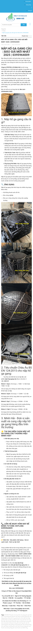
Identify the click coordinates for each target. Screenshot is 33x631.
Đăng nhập (28, 4)
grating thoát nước (17, 619)
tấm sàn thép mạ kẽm (6, 626)
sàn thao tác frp (26, 619)
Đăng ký (30, 10)
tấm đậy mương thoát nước (21, 621)
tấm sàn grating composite (13, 624)
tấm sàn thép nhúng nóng (19, 626)
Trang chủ (3, 29)
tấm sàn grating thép (25, 624)
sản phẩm (28, 1)
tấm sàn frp (20, 623)
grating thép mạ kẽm (6, 619)
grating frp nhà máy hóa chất (22, 618)
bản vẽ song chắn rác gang (18, 615)
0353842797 (8, 615)
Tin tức (3, 30)
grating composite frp (8, 618)
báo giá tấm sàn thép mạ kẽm (16, 616)
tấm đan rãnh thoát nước (7, 621)
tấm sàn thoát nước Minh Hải (20, 627)
